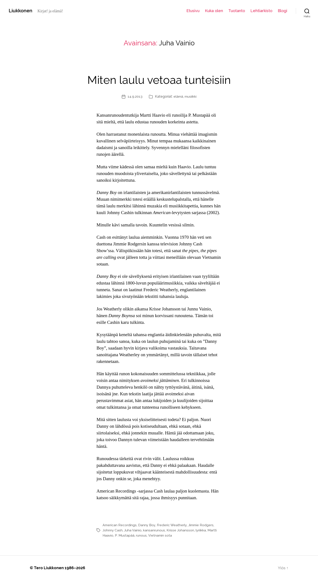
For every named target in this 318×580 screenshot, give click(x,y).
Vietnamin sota (160, 535)
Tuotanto (236, 10)
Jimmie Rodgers (202, 525)
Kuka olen (214, 10)
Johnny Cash (113, 530)
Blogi (282, 10)
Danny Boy (147, 525)
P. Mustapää (125, 535)
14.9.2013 (134, 96)
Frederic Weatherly (172, 525)
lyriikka (201, 530)
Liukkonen (21, 10)
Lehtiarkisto (261, 10)
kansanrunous (154, 530)
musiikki (191, 96)
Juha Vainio (133, 530)
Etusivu (193, 10)
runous (141, 535)
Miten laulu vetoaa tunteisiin (159, 79)
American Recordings (120, 525)
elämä (178, 96)
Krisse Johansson (180, 530)
